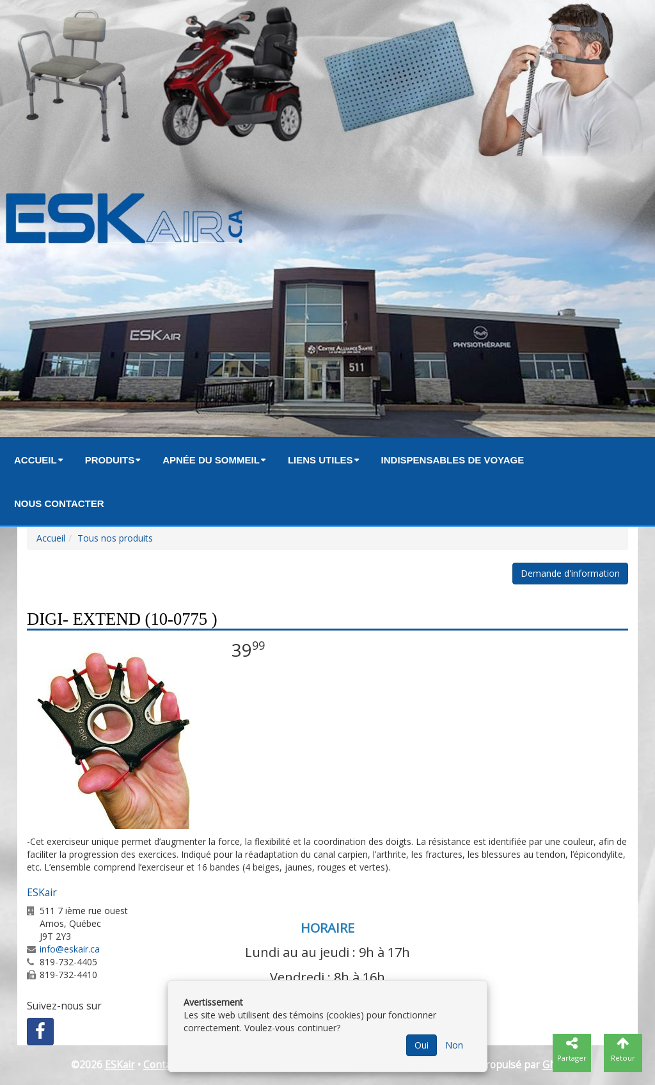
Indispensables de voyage (453, 459)
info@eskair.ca (70, 949)
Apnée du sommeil (211, 459)
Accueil (35, 459)
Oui (421, 1045)
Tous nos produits (115, 538)
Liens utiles (320, 459)
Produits (110, 459)
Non (454, 1045)
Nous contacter (59, 503)
